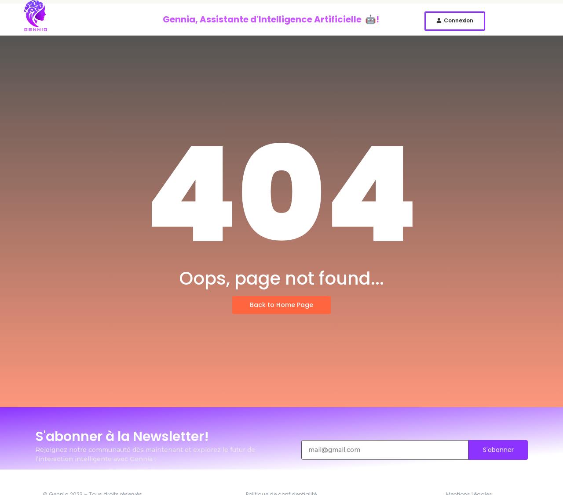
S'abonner (498, 449)
